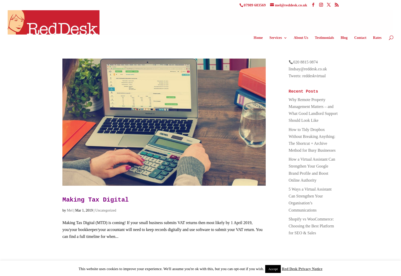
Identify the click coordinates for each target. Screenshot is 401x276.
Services (276, 38)
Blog (344, 38)
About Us (301, 38)
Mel (70, 210)
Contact (360, 38)
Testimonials (324, 38)
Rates (377, 38)
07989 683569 (255, 5)
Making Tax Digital (95, 199)
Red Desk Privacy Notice (302, 269)
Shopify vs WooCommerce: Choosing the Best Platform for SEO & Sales (311, 226)
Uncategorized (105, 210)
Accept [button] (273, 269)
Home (258, 38)
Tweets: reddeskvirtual (307, 76)
